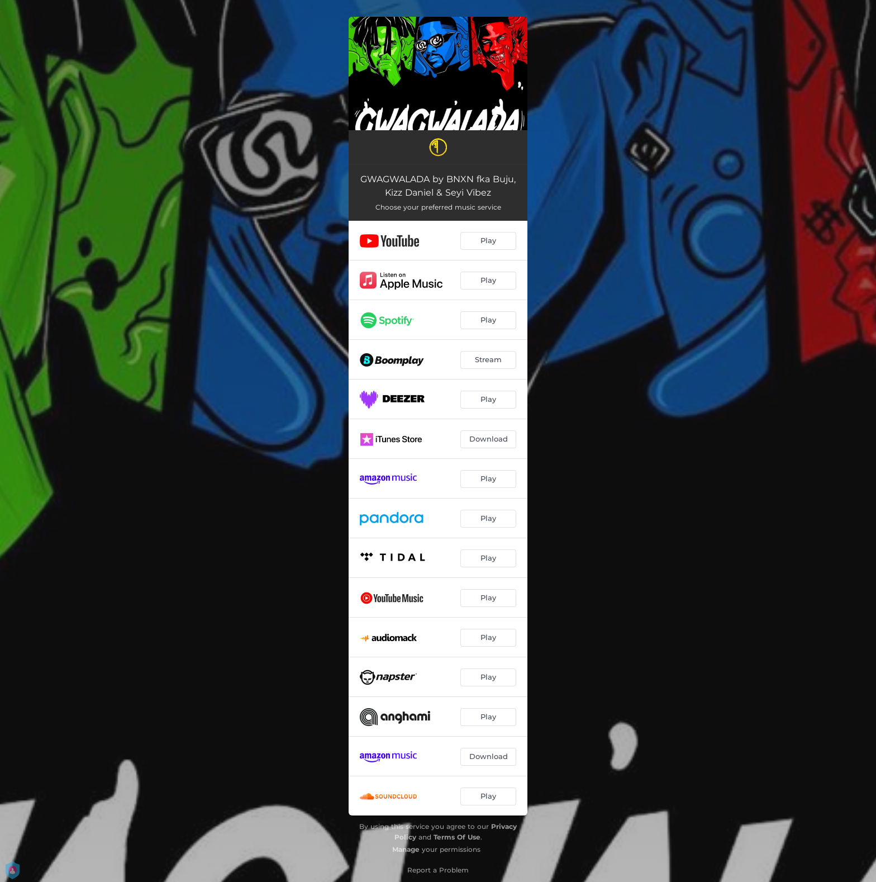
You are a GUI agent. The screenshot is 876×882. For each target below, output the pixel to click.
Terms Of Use (457, 837)
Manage (406, 849)
